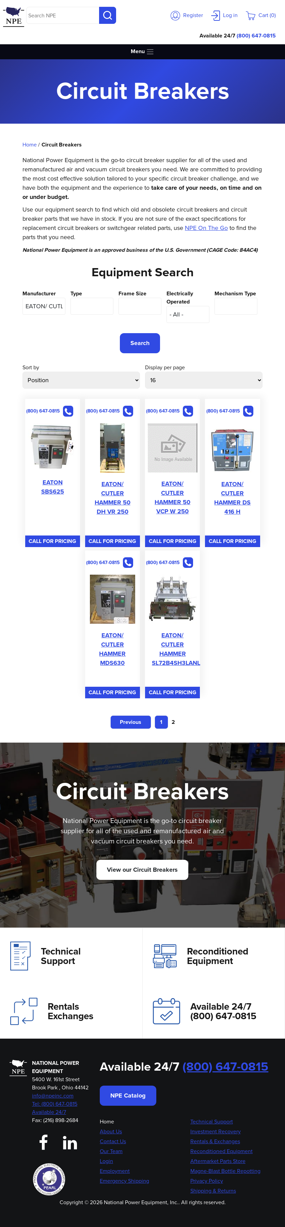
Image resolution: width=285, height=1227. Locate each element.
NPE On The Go (206, 227)
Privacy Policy (206, 1181)
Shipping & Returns (213, 1191)
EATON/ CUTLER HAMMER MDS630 (112, 649)
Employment (115, 1171)
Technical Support (45, 956)
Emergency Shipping (124, 1181)
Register (187, 15)
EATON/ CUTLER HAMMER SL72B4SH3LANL (176, 649)
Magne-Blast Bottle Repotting (225, 1171)
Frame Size (132, 293)
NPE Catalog (128, 1095)
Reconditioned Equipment (200, 956)
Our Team (111, 1151)
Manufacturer (39, 293)
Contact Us (113, 1141)
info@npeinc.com (53, 1096)
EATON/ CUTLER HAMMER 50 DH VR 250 (112, 498)
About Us (111, 1131)
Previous (130, 722)
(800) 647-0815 (256, 36)
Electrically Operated (180, 298)
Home (29, 145)
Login (106, 1161)
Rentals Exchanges (51, 1011)
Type (76, 293)
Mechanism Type (235, 293)
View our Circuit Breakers (142, 869)
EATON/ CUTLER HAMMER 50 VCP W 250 (172, 497)
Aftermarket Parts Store (218, 1161)
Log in (224, 15)
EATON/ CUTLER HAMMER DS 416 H (232, 498)
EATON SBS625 (52, 487)
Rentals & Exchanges (215, 1141)
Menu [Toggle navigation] (142, 51)
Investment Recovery (215, 1131)
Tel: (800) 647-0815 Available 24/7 (54, 1108)
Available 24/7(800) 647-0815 (204, 1011)
